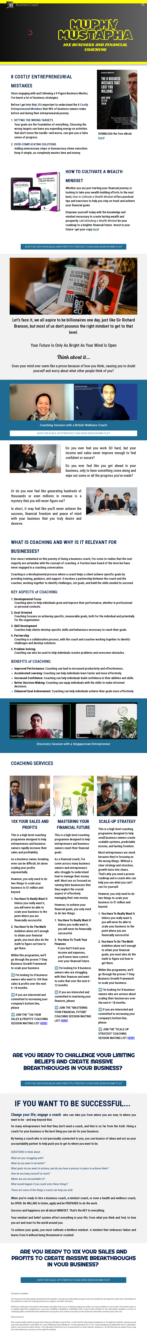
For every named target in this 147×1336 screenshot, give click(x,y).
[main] (95, 32)
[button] (143, 5)
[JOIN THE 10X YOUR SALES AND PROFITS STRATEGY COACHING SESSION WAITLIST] (73, 247)
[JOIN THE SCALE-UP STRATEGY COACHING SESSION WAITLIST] (73, 433)
